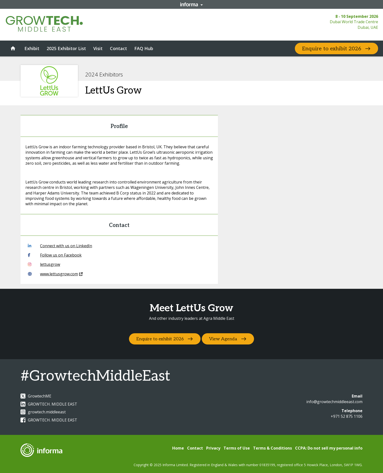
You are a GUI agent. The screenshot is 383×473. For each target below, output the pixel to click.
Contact (195, 448)
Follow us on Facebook (55, 255)
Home (178, 448)
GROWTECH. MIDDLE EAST (49, 404)
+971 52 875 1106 (346, 416)
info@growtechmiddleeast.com (334, 401)
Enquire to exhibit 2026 (331, 48)
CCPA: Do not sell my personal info (328, 448)
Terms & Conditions (272, 448)
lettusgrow (44, 264)
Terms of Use (236, 448)
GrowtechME (36, 396)
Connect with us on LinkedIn (60, 245)
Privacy (213, 448)
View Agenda (224, 339)
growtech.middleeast (43, 412)
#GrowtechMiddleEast (95, 376)
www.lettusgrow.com (55, 274)
